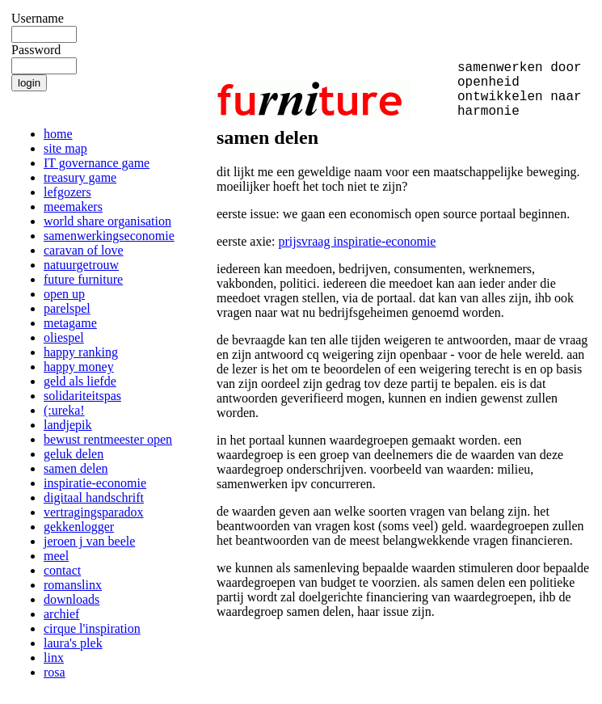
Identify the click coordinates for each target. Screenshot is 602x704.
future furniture (83, 279)
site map (65, 148)
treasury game (80, 177)
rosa (54, 672)
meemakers (73, 206)
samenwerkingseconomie (109, 235)
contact (62, 570)
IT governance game (96, 163)
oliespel (64, 337)
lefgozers (67, 192)
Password (36, 50)
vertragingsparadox (94, 512)
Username (37, 18)
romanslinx (73, 585)
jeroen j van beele (89, 541)
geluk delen (73, 454)
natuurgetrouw (81, 265)
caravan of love (84, 250)
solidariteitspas (82, 396)
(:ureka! (64, 410)
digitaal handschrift (94, 497)
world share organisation (107, 221)
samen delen (76, 468)
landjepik (68, 425)
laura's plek (73, 643)
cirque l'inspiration (92, 628)
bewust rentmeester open (108, 439)
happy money (79, 366)
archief (61, 614)
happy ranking (81, 352)
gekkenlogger (79, 526)
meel (56, 556)
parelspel (67, 308)
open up (64, 294)
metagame (70, 323)
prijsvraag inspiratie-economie (357, 241)
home (58, 134)
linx (54, 657)
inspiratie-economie (95, 483)
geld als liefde (80, 381)
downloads (71, 599)
